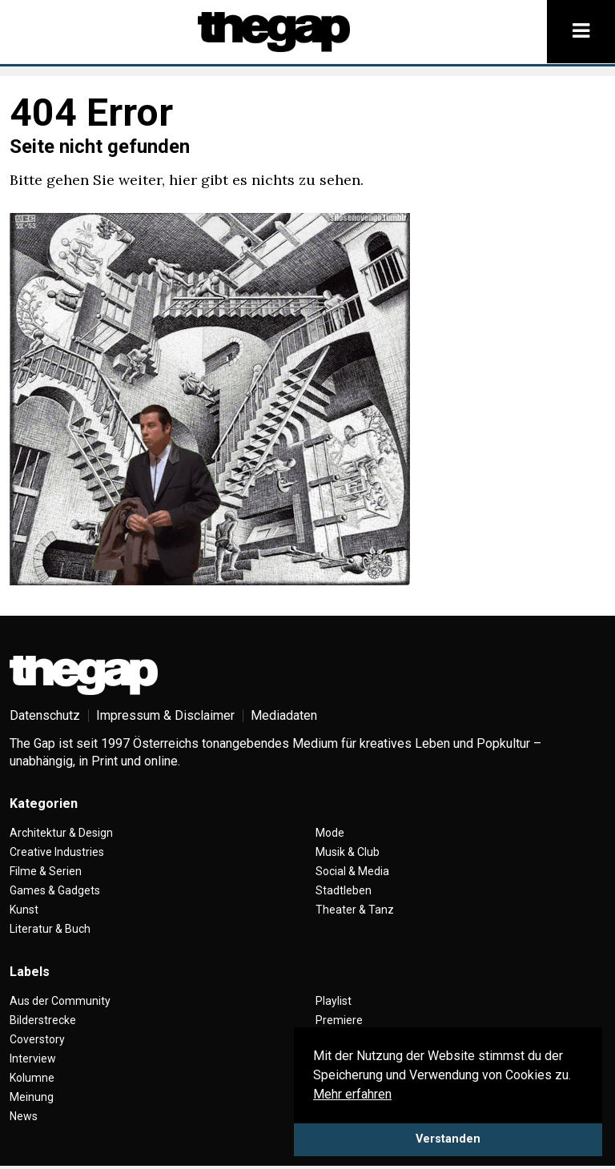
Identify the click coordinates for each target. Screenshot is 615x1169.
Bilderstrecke (43, 1020)
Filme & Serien (46, 871)
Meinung (32, 1097)
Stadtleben (344, 890)
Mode (330, 832)
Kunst (24, 909)
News (24, 1116)
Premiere (339, 1020)
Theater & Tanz (355, 909)
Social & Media (352, 871)
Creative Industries (57, 852)
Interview (33, 1058)
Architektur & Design (61, 832)
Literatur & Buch (50, 928)
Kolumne (32, 1077)
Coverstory (37, 1039)
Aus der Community (60, 1000)
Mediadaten (284, 715)
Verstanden (448, 1139)
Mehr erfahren (352, 1094)
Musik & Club (348, 852)
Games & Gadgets (55, 890)
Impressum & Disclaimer (165, 715)
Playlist (334, 1000)
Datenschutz (45, 715)
